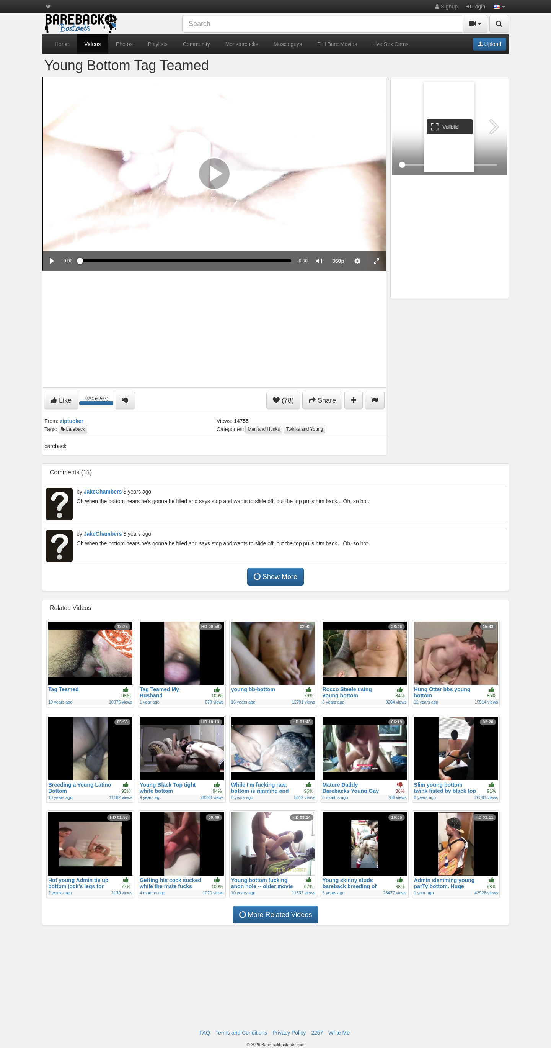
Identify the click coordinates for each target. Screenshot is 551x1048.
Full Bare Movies (337, 44)
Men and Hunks (264, 429)
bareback (73, 429)
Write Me (339, 1033)
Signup (446, 6)
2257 (317, 1033)
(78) (283, 400)
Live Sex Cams (390, 44)
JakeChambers (103, 492)
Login (475, 6)
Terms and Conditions (241, 1033)
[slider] (185, 261)
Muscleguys (288, 44)
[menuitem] (338, 261)
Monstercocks (241, 44)
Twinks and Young (304, 429)
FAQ (204, 1033)
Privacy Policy (289, 1033)
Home (62, 44)
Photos (124, 44)
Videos (92, 44)
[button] (499, 6)
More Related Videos (275, 914)
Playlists (158, 44)
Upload (489, 44)
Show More (274, 577)
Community (196, 44)
